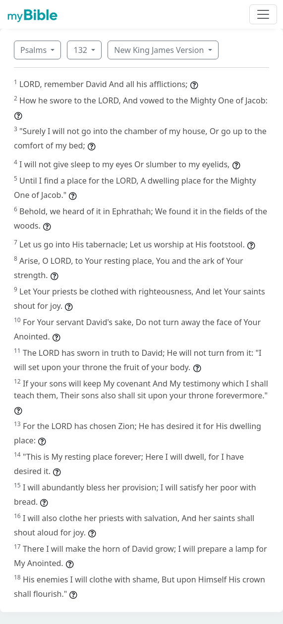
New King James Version (160, 50)
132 (81, 50)
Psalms (34, 50)
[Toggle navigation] (263, 14)
